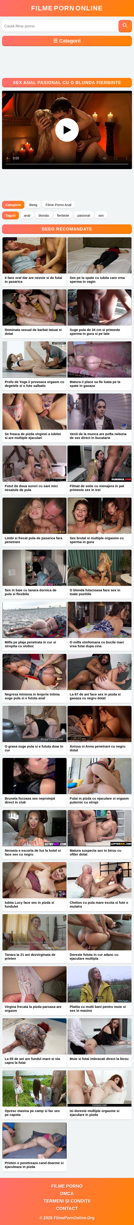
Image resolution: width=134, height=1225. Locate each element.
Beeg (33, 205)
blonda (44, 215)
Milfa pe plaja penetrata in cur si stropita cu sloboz (30, 644)
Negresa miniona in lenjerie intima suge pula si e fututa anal (32, 696)
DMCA (67, 1193)
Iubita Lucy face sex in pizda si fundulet (29, 904)
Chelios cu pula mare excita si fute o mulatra (99, 904)
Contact (67, 1208)
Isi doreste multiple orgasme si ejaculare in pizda (94, 1113)
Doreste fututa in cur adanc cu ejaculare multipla (94, 956)
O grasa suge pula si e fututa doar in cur (34, 748)
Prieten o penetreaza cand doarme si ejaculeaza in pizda (34, 1165)
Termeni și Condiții (67, 1201)
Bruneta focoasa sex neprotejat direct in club (30, 800)
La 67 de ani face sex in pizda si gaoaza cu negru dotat (95, 696)
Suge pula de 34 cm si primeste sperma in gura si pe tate (95, 332)
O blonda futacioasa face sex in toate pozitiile (95, 592)
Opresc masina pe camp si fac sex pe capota (32, 1113)
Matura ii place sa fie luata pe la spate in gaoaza (95, 384)
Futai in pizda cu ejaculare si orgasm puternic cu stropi (99, 800)
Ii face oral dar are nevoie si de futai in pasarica (33, 279)
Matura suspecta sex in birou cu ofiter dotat (95, 852)
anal (27, 215)
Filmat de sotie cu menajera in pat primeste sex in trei (97, 488)
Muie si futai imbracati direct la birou (99, 1059)
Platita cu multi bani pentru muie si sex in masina (98, 1008)
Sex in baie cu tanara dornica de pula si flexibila (30, 592)
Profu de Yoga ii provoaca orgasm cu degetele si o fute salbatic (34, 384)
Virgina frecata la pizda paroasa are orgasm (33, 1008)
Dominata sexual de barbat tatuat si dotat (33, 332)
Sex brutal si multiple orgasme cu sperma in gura (97, 540)
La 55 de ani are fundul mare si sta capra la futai (32, 1060)
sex (101, 215)
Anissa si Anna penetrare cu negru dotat (97, 748)
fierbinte (63, 215)
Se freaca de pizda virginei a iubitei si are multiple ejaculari (33, 436)
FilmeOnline (67, 8)
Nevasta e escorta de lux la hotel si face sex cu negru (33, 852)
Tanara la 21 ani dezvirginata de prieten (30, 956)
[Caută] (125, 26)
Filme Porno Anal (58, 205)
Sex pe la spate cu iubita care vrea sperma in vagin (97, 279)
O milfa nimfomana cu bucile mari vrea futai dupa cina (97, 644)
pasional (83, 215)
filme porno (67, 1186)
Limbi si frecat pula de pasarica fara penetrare (33, 540)
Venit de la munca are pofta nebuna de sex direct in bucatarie (98, 436)
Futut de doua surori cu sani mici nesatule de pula (31, 488)
